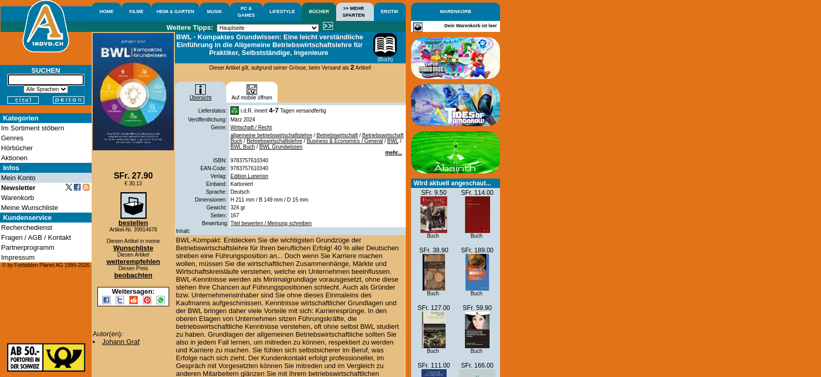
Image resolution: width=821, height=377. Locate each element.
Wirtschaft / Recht (251, 127)
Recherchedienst (26, 227)
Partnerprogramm (27, 247)
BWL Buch (242, 147)
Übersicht (201, 95)
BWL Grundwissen (280, 147)
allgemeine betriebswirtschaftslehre (271, 135)
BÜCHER (319, 11)
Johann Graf (121, 342)
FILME (136, 11)
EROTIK (389, 11)
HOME (106, 11)
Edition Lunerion (249, 176)
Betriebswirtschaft (337, 135)
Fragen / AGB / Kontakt (36, 237)
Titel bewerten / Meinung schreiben (271, 223)
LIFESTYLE (282, 11)
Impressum (18, 257)
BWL (392, 141)
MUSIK (214, 11)
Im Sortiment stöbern (32, 128)
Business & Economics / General (345, 141)
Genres (12, 138)
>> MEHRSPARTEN (353, 12)
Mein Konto (18, 178)
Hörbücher (17, 148)
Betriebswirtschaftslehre (274, 141)
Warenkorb (17, 198)
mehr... (393, 153)
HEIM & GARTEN (175, 11)
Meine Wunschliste (29, 208)
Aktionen (14, 158)
